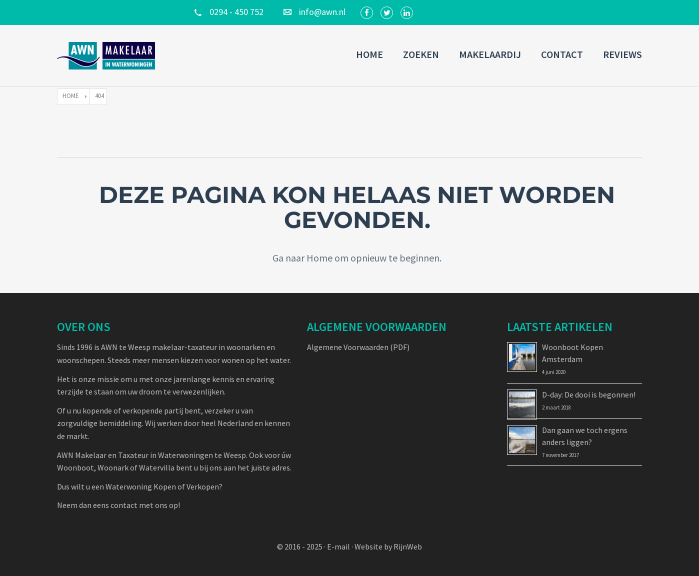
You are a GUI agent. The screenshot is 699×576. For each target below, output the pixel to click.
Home (369, 54)
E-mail (338, 547)
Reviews (622, 54)
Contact (562, 54)
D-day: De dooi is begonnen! (589, 395)
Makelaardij (490, 54)
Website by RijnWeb (388, 547)
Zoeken (421, 54)
